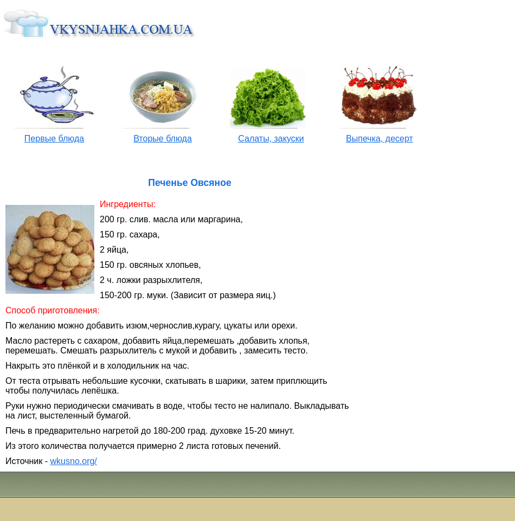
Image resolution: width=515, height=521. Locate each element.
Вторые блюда (162, 138)
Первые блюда (54, 138)
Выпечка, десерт (379, 138)
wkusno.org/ (73, 461)
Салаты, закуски (271, 138)
